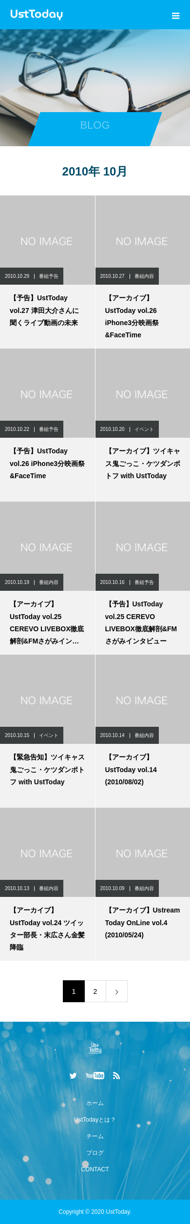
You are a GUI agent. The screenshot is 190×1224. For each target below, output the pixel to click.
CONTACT (95, 1169)
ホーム (95, 1103)
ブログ (95, 1152)
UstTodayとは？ (95, 1119)
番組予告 (48, 276)
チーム (95, 1136)
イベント (144, 429)
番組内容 (144, 276)
